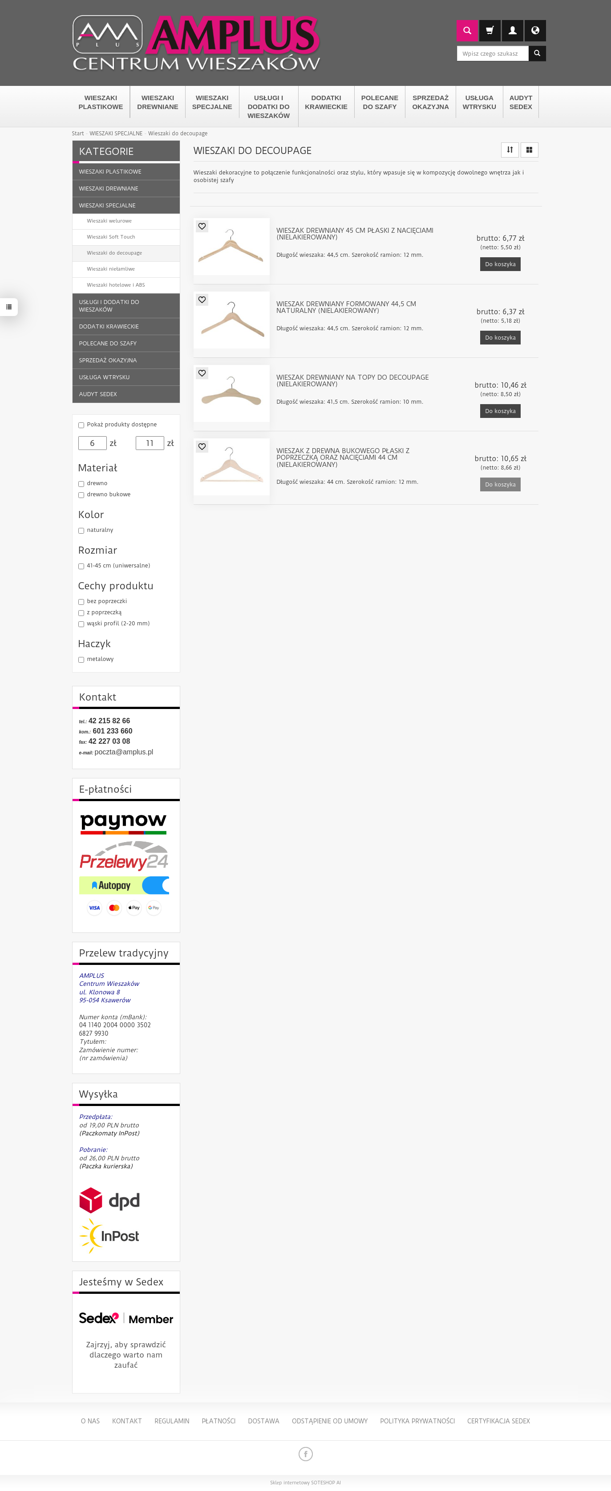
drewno (93, 483)
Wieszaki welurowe (109, 221)
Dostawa (263, 1421)
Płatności (218, 1421)
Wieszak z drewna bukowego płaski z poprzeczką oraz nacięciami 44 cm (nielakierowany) (342, 458)
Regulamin (171, 1421)
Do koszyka (500, 264)
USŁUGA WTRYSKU (479, 102)
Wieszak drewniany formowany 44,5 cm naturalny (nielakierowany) (346, 308)
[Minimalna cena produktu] (92, 443)
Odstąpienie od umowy (330, 1421)
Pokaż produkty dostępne (117, 424)
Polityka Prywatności (417, 1421)
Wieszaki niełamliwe (111, 269)
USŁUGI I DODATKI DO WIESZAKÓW (268, 106)
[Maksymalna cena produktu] (150, 443)
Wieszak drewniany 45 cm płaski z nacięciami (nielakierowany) (354, 234)
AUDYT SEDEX (521, 102)
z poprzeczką (100, 612)
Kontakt (127, 1421)
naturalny (95, 530)
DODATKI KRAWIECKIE (326, 102)
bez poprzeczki (102, 601)
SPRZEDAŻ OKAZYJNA (430, 102)
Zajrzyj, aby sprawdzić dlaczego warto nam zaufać (126, 1354)
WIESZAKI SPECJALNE (212, 102)
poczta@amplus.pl (124, 752)
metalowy (96, 659)
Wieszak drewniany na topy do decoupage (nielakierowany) (352, 381)
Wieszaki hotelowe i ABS (116, 285)
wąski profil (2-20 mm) (114, 623)
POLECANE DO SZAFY (379, 102)
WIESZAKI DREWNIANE (157, 102)
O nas (90, 1421)
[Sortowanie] (510, 150)
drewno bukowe (104, 494)
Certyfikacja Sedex (498, 1421)
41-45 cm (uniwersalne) (114, 565)
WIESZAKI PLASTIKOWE (100, 102)
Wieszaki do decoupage (114, 253)
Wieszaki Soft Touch (111, 237)
